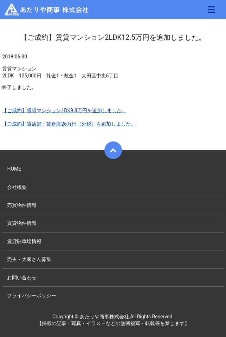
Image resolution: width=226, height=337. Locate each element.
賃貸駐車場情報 (24, 241)
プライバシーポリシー (31, 295)
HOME (14, 169)
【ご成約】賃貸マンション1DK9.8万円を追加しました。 (64, 110)
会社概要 (17, 187)
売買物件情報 (22, 205)
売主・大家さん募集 (29, 259)
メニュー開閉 (211, 9)
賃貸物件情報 (22, 223)
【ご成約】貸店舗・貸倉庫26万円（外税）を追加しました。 (69, 124)
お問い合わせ (22, 277)
